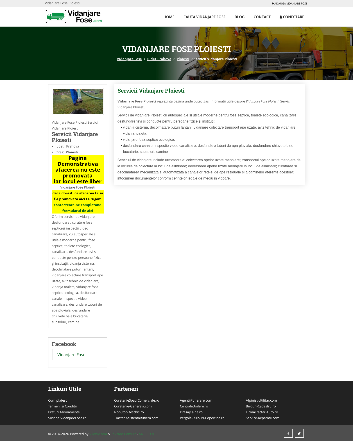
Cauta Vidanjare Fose (204, 16)
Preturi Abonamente (64, 412)
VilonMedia (98, 434)
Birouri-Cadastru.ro (261, 406)
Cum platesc (57, 400)
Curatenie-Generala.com (133, 406)
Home (168, 16)
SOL (151, 434)
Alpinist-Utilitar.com (261, 400)
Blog (240, 16)
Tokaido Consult (123, 434)
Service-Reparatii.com (262, 418)
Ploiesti (183, 59)
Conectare (292, 16)
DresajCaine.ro (191, 412)
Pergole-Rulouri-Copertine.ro (202, 418)
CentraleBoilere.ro (194, 406)
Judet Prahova (159, 59)
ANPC (143, 434)
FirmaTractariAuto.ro (262, 412)
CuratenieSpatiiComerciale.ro (136, 400)
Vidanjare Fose (129, 59)
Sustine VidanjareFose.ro (67, 418)
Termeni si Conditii (62, 406)
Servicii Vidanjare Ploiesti (151, 90)
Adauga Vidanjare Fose (290, 3)
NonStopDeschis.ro (129, 412)
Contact (262, 16)
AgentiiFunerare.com (196, 400)
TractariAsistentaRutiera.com (136, 418)
